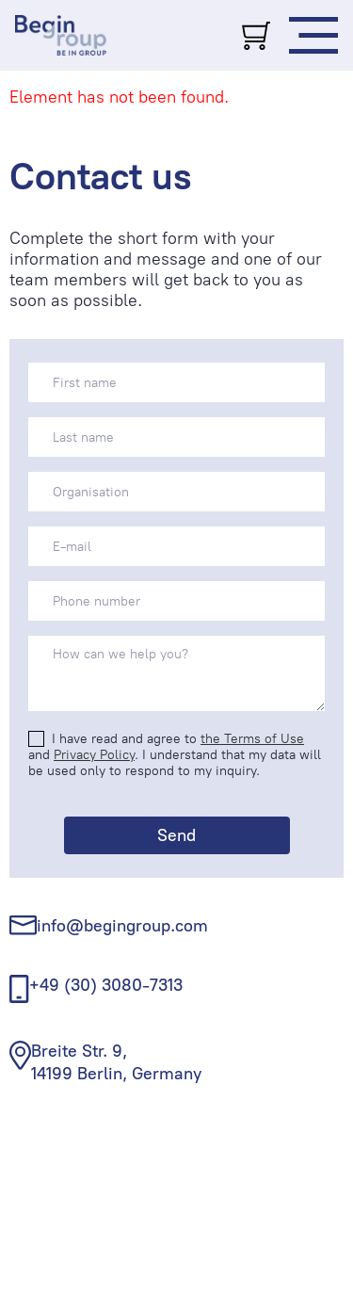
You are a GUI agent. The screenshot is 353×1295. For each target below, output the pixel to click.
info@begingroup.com (122, 925)
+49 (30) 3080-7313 (106, 985)
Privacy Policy (94, 755)
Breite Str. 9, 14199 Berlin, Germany (116, 1062)
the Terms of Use (252, 739)
